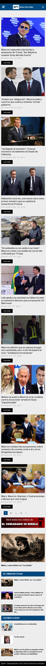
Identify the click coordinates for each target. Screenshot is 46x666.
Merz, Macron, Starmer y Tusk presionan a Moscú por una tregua (22, 497)
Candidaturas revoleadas (25, 624)
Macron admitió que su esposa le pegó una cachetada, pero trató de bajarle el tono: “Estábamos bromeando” (21, 350)
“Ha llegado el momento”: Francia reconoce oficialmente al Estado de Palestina (19, 152)
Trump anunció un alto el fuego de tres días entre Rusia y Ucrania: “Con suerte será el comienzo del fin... (29, 608)
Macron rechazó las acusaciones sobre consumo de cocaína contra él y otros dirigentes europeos (22, 449)
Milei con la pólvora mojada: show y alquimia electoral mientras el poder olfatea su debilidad (29, 652)
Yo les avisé (19, 637)
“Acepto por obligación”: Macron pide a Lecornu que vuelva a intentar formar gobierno (21, 102)
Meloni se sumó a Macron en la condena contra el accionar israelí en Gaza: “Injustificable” (22, 400)
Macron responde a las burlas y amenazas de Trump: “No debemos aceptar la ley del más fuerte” (19, 52)
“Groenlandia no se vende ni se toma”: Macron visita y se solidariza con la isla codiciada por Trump (21, 251)
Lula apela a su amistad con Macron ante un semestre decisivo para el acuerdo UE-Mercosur (23, 300)
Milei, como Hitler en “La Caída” (16, 565)
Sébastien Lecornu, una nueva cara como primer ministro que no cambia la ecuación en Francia (22, 201)
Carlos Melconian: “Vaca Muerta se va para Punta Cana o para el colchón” (28, 595)
